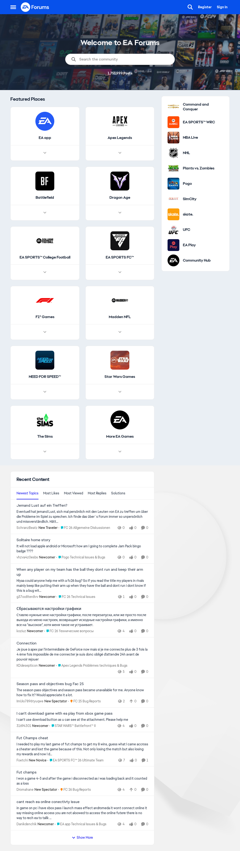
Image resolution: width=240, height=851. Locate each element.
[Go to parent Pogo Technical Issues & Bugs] (80, 557)
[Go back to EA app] (44, 137)
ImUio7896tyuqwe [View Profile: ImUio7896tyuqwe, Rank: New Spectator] (30, 701)
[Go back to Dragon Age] (119, 197)
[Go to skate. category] (173, 214)
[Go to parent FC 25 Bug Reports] (84, 701)
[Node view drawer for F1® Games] (45, 332)
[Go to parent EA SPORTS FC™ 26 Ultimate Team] (75, 760)
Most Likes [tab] (51, 493)
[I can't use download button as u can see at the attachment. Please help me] (82, 719)
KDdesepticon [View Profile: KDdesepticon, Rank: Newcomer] (27, 665)
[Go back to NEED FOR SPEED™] (45, 377)
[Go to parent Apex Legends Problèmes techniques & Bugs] (91, 665)
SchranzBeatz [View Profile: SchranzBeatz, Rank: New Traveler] (27, 528)
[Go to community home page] (35, 7)
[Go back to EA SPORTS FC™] (120, 257)
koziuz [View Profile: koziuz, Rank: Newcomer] (21, 631)
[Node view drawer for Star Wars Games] (119, 392)
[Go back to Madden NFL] (120, 317)
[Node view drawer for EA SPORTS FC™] (119, 272)
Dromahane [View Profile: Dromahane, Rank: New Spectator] (25, 789)
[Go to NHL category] (173, 153)
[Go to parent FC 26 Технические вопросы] (69, 631)
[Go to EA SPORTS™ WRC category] (173, 122)
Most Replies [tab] (97, 493)
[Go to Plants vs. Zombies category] (173, 168)
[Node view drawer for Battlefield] (45, 213)
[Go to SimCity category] (173, 199)
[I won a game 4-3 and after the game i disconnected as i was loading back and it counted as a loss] (82, 781)
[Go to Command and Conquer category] (173, 107)
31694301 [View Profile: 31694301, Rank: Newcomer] (24, 726)
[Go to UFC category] (173, 230)
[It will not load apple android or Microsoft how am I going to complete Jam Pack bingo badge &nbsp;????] (82, 549)
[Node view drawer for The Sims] (45, 451)
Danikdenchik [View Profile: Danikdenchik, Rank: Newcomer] (27, 824)
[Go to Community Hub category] (173, 260)
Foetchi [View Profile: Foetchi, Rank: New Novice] (22, 760)
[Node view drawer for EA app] (45, 153)
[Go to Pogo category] (173, 184)
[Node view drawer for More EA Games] (119, 451)
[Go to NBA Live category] (173, 137)
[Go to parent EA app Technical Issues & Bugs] (80, 824)
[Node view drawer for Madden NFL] (119, 332)
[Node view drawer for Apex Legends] (119, 153)
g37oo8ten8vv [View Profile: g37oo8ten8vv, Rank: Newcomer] (27, 596)
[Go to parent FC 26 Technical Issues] (75, 596)
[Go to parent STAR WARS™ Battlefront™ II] (72, 725)
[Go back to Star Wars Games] (120, 377)
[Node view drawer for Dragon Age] (119, 213)
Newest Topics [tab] (27, 493)
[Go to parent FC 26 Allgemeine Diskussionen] (84, 527)
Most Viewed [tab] (73, 493)
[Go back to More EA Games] (119, 436)
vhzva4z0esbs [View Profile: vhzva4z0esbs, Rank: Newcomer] (27, 557)
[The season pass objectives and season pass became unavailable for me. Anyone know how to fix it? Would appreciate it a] (82, 693)
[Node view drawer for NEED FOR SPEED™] (45, 392)
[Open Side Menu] (13, 7)
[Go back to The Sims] (44, 436)
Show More (82, 837)
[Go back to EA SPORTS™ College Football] (44, 257)
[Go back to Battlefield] (45, 197)
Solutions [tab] (118, 493)
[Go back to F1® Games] (44, 317)
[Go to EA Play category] (173, 245)
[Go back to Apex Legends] (120, 137)
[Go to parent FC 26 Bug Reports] (74, 789)
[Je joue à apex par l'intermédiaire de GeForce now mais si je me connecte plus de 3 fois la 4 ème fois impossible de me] (82, 654)
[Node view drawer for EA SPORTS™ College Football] (45, 272)
